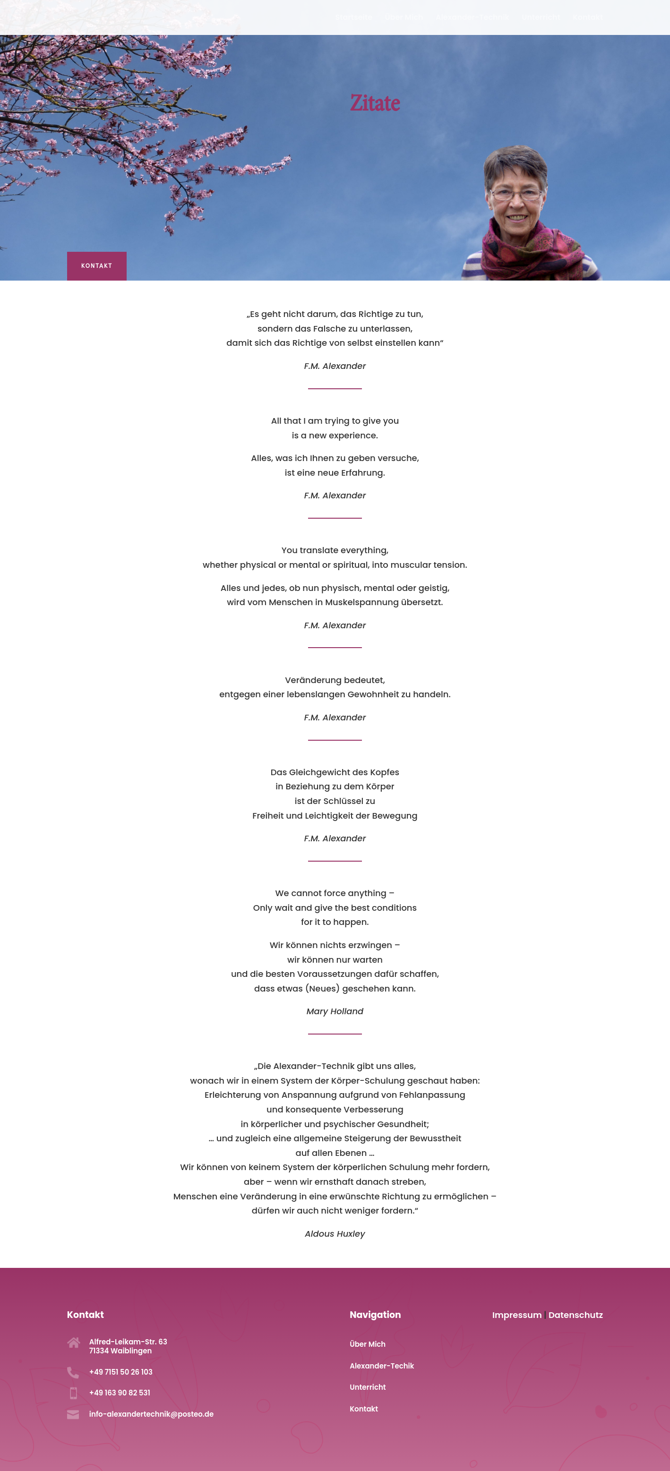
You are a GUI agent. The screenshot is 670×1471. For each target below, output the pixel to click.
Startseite (354, 18)
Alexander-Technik (472, 18)
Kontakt (588, 18)
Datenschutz (576, 1315)
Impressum (517, 1315)
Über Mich (404, 18)
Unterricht (541, 18)
